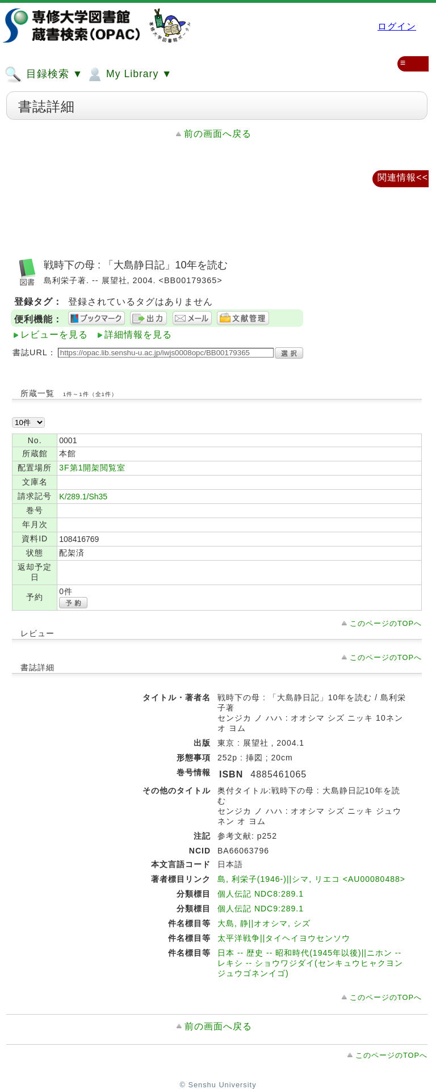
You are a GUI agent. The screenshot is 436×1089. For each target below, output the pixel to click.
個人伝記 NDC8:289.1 (260, 893)
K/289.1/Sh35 (83, 496)
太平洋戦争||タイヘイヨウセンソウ (283, 938)
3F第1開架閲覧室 (92, 467)
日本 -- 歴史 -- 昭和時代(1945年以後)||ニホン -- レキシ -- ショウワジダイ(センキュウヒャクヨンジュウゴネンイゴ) (310, 963)
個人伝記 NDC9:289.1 (260, 908)
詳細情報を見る (138, 334)
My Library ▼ (129, 74)
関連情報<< (403, 177)
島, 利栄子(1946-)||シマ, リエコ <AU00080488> (311, 879)
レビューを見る (54, 334)
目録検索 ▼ (44, 74)
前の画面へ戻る (217, 133)
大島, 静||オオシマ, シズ (264, 923)
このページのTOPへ (386, 623)
